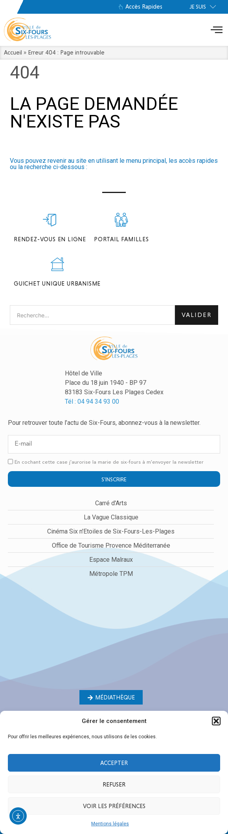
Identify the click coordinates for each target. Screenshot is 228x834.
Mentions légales (110, 824)
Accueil (13, 52)
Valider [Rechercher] (196, 315)
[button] (216, 721)
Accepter (114, 763)
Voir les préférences (114, 806)
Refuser (114, 784)
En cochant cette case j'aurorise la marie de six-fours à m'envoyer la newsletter (109, 462)
